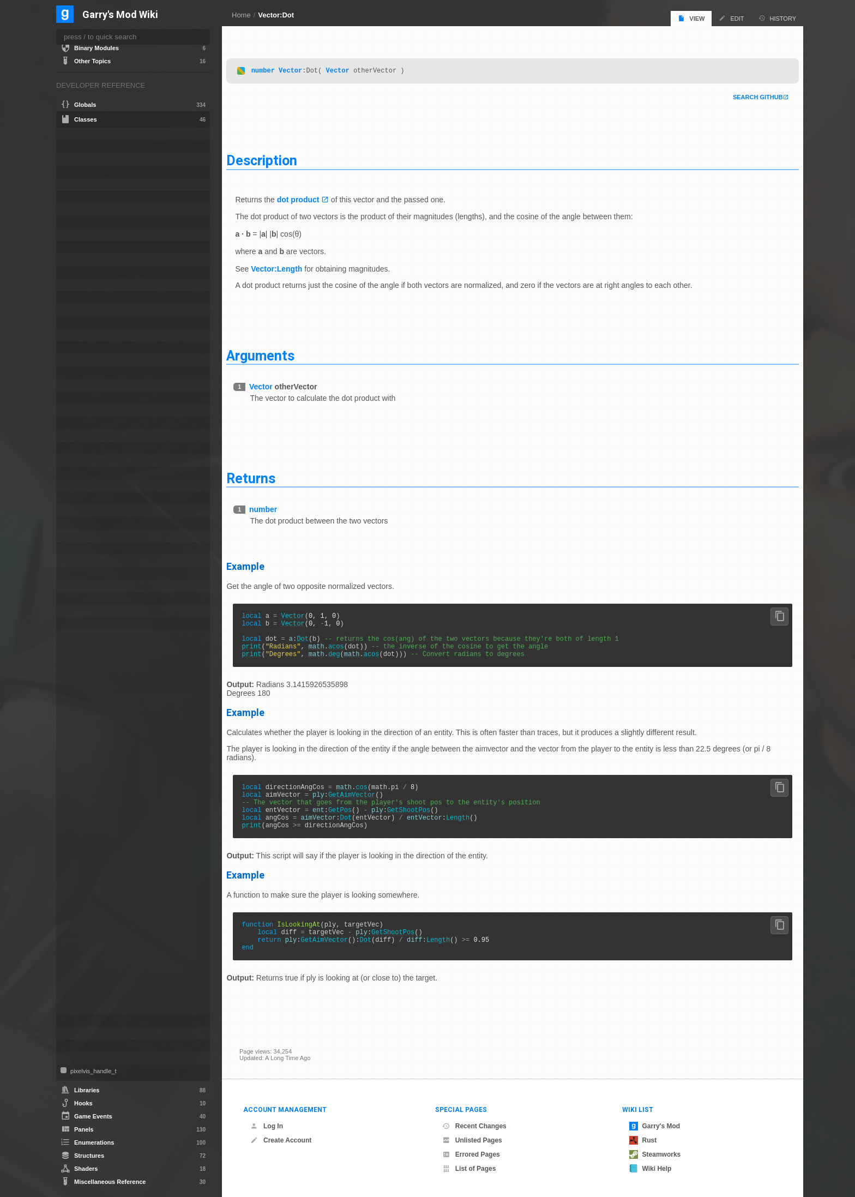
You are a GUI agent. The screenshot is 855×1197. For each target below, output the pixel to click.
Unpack (87, 987)
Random (88, 900)
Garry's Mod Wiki (120, 15)
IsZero (86, 812)
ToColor (88, 954)
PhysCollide (87, 523)
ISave (78, 422)
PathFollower (88, 510)
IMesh (78, 397)
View (691, 18)
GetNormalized (97, 790)
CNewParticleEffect (97, 247)
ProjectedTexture (94, 560)
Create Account (280, 1140)
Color (77, 259)
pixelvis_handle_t (92, 1071)
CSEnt (79, 297)
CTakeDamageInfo (96, 322)
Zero (84, 1009)
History (777, 18)
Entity (78, 347)
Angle (78, 133)
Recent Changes (474, 1126)
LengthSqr (91, 856)
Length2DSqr (95, 845)
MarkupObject (90, 460)
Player (79, 548)
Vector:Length (289, 266)
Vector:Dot (276, 15)
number (275, 68)
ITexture (81, 435)
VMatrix (81, 1033)
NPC (76, 485)
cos (375, 795)
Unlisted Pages (472, 1140)
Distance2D (93, 702)
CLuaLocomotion (94, 184)
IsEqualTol (91, 801)
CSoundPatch (89, 310)
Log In (266, 1126)
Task (76, 611)
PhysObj (82, 535)
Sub (83, 943)
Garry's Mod (655, 1126)
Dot (316, 642)
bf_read (81, 146)
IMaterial (82, 385)
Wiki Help (650, 1168)
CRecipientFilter (92, 284)
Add (82, 648)
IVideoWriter (87, 448)
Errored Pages (471, 1154)
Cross (85, 680)
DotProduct (93, 757)
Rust (643, 1140)
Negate (87, 878)
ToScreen (90, 965)
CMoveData (87, 209)
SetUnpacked (95, 932)
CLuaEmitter (87, 172)
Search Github (745, 95)
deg (347, 660)
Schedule (83, 573)
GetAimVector (364, 804)
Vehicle (80, 1020)
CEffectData (87, 159)
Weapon (81, 1045)
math (329, 651)
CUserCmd (85, 335)
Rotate (86, 910)
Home (241, 15)
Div (82, 735)
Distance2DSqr (97, 713)
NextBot (81, 473)
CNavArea (84, 222)
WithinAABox (94, 998)
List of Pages (469, 1168)
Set (82, 921)
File (75, 360)
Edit (731, 18)
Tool (75, 623)
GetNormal (93, 779)
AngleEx (88, 669)
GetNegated (93, 768)
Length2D (90, 834)
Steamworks (655, 1154)
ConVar (80, 272)
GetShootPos (421, 823)
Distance (89, 691)
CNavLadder (88, 234)
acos (349, 651)
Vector (303, 68)
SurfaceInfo (86, 598)
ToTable (88, 976)
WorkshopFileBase (97, 1058)
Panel (78, 498)
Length (470, 832)
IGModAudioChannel (99, 372)
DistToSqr (90, 724)
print (264, 651)
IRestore (82, 410)
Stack (78, 586)
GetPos (352, 823)
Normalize (91, 889)
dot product (311, 197)
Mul (82, 867)
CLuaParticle (88, 197)
